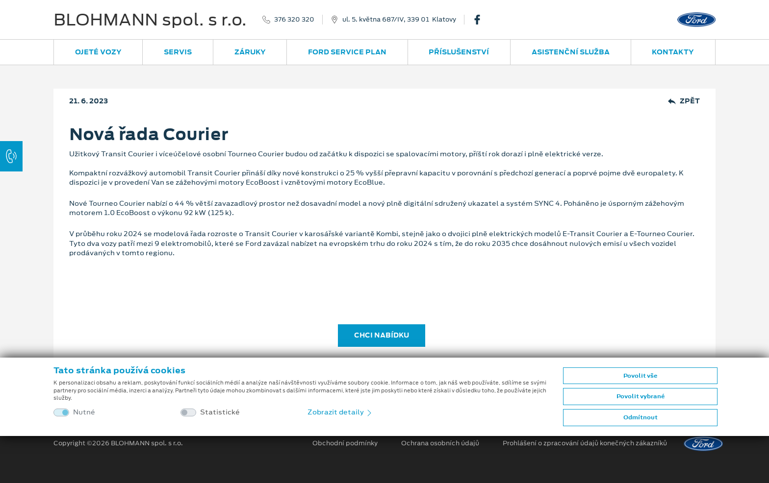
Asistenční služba (571, 52)
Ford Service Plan (347, 52)
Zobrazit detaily (340, 412)
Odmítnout (640, 417)
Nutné (84, 412)
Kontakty (673, 52)
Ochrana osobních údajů (440, 443)
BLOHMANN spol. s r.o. (150, 19)
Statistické (220, 412)
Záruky (250, 52)
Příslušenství (459, 52)
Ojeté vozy (98, 52)
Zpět (684, 101)
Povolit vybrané (640, 396)
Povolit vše (640, 376)
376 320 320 (294, 19)
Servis (178, 52)
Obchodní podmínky (345, 443)
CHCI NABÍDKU (381, 335)
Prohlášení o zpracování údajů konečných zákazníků (585, 443)
